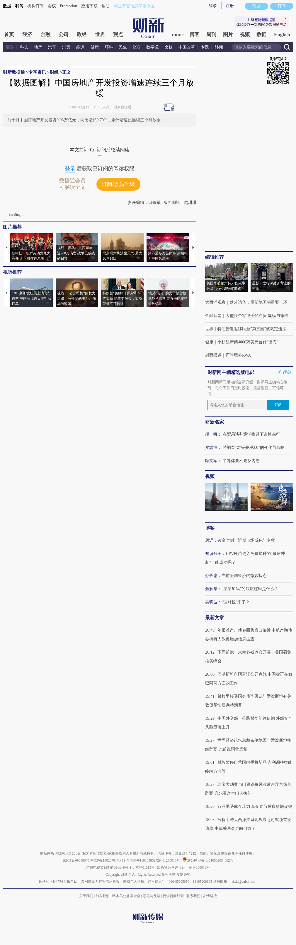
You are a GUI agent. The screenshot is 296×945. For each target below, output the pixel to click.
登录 (213, 6)
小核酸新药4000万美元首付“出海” (247, 342)
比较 (168, 47)
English (282, 34)
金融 (45, 34)
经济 (27, 34)
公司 (64, 34)
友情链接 (210, 896)
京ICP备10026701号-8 (107, 860)
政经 (82, 34)
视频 (245, 34)
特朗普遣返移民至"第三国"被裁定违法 (251, 329)
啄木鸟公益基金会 (126, 896)
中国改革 (186, 47)
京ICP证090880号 (76, 860)
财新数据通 (14, 72)
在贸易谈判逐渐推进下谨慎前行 (251, 434)
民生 (123, 47)
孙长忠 (211, 575)
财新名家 (214, 421)
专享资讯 (37, 72)
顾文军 (211, 461)
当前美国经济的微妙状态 (244, 575)
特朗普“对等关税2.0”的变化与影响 (254, 447)
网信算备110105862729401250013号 (153, 860)
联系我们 (193, 896)
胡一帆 (211, 434)
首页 (9, 34)
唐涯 (209, 540)
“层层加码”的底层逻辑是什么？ (250, 589)
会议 (52, 6)
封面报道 (213, 355)
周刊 (211, 34)
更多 (10, 47)
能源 (81, 47)
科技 (24, 47)
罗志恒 (211, 447)
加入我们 (103, 896)
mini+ (178, 34)
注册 (230, 6)
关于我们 (86, 896)
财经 (54, 72)
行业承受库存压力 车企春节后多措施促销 (254, 806)
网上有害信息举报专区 (134, 6)
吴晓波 (211, 602)
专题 (205, 47)
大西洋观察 (215, 302)
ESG (136, 47)
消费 (66, 47)
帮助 (105, 6)
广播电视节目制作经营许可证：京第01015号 (120, 867)
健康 (95, 47)
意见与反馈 (151, 896)
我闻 (19, 6)
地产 (38, 47)
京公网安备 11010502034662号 (208, 860)
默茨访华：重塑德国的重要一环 (258, 302)
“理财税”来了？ (236, 602)
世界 (100, 34)
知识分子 (213, 553)
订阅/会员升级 (118, 184)
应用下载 (89, 6)
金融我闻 (213, 315)
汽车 (52, 47)
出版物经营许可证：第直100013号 (183, 867)
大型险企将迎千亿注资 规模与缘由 (257, 315)
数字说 (152, 47)
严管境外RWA (238, 355)
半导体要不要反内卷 (241, 461)
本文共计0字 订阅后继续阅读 (100, 149)
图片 (228, 34)
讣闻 (219, 47)
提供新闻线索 (173, 896)
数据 (7, 6)
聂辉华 (211, 589)
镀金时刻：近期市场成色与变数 (246, 540)
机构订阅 (35, 6)
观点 (118, 34)
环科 (109, 47)
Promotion (68, 6)
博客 (195, 34)
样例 (287, 372)
